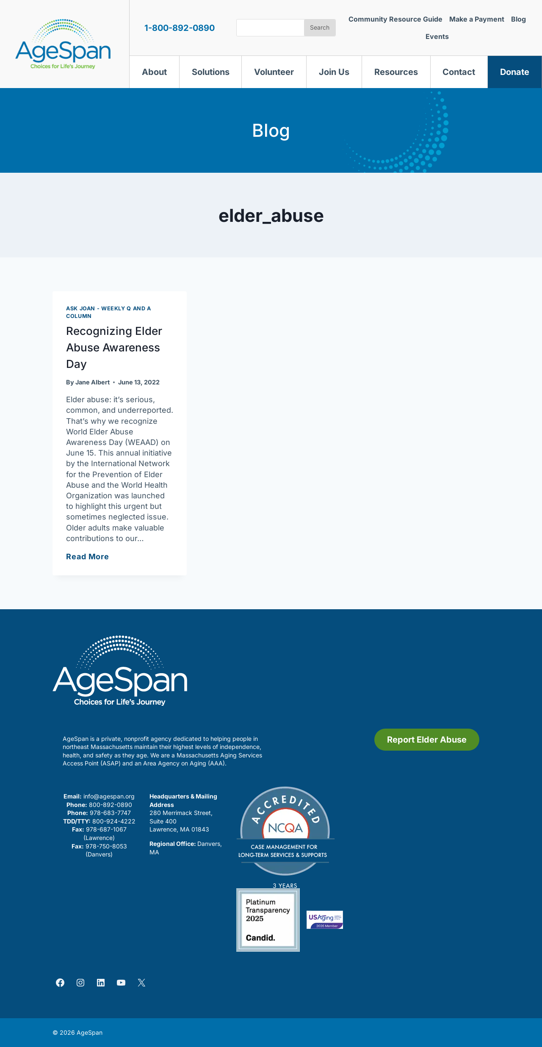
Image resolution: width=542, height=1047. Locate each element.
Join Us (334, 72)
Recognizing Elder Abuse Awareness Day (114, 347)
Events (437, 36)
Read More (87, 556)
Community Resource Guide (395, 19)
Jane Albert (92, 382)
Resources (396, 72)
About (154, 72)
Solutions (211, 72)
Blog (518, 19)
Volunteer (274, 72)
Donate (514, 72)
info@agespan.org (109, 796)
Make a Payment (476, 19)
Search (319, 27)
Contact (458, 72)
